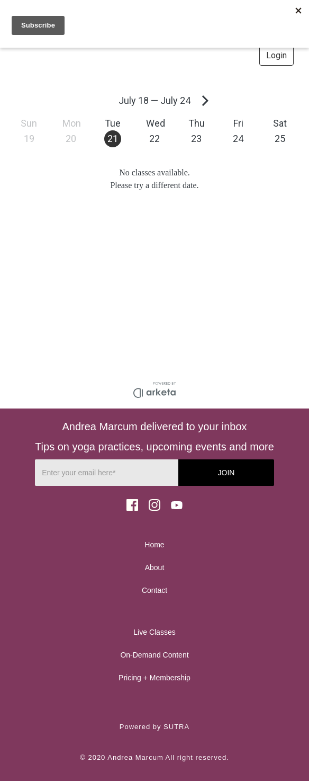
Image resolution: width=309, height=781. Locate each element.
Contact (154, 590)
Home (154, 544)
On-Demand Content (154, 655)
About (155, 567)
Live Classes (154, 632)
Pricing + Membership (154, 677)
